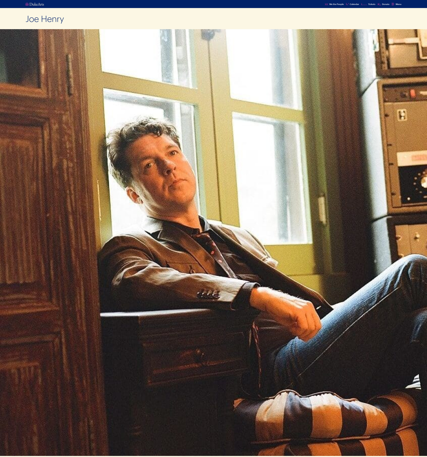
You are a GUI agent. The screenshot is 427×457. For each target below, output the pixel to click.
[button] (396, 4)
